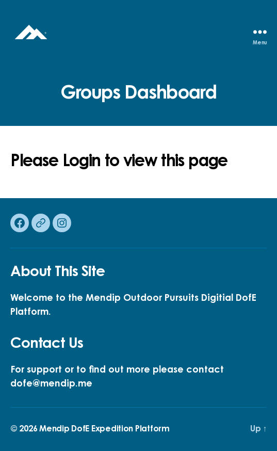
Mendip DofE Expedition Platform (104, 429)
